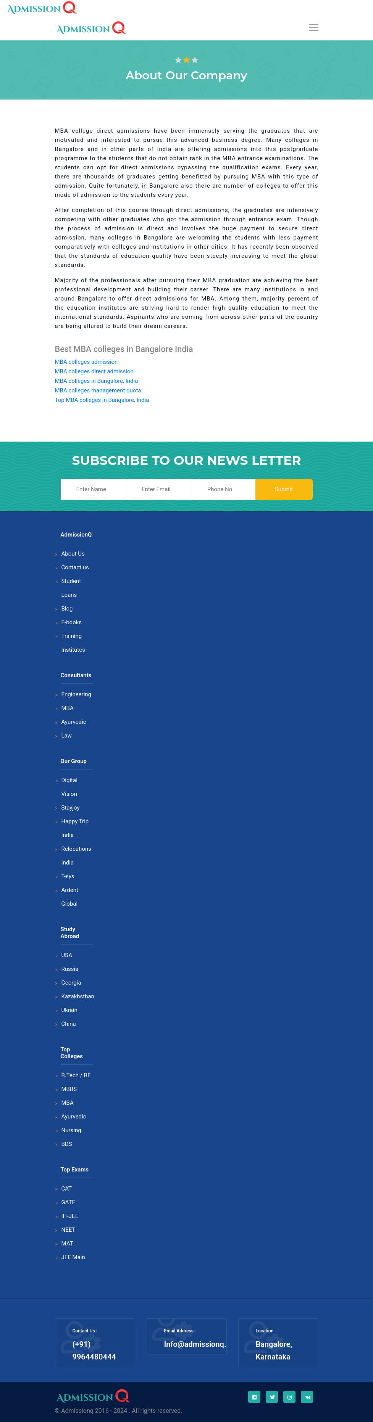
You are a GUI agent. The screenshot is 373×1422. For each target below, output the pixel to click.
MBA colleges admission (86, 361)
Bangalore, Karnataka (274, 1350)
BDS (66, 1144)
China (68, 1023)
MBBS (69, 1089)
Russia (70, 969)
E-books (71, 622)
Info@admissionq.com (202, 1344)
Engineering (76, 694)
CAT (66, 1188)
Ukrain (69, 1010)
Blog (67, 608)
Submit (284, 489)
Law (66, 735)
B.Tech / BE (76, 1075)
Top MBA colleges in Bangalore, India (102, 400)
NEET (68, 1229)
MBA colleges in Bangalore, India (96, 381)
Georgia (71, 982)
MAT (67, 1243)
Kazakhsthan (77, 996)
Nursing (71, 1130)
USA (66, 955)
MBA (67, 708)
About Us (73, 553)
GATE (68, 1202)
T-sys (67, 876)
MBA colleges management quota (98, 390)
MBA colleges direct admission (94, 371)
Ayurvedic (73, 721)
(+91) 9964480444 (94, 1350)
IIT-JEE (70, 1216)
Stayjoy (70, 807)
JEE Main (73, 1257)
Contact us (75, 567)
